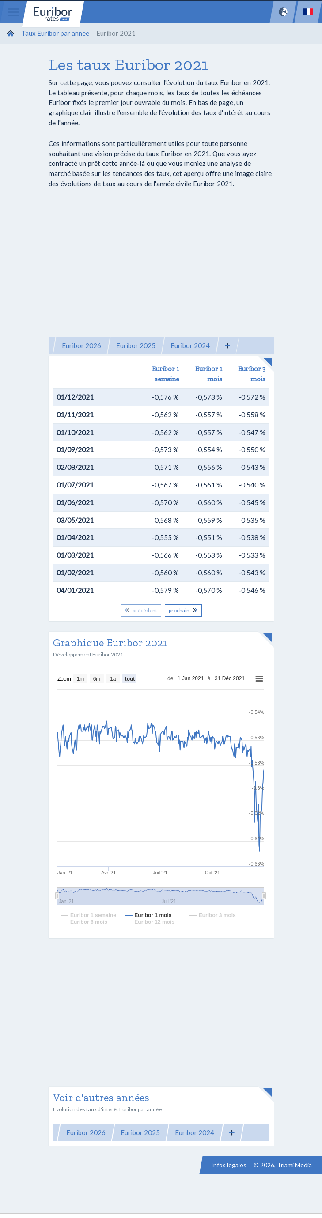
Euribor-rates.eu (53, 14)
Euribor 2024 (190, 345)
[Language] (308, 12)
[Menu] (13, 12)
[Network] (283, 12)
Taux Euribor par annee (55, 33)
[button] (227, 345)
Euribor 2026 (81, 345)
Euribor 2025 (135, 345)
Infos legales (228, 1165)
